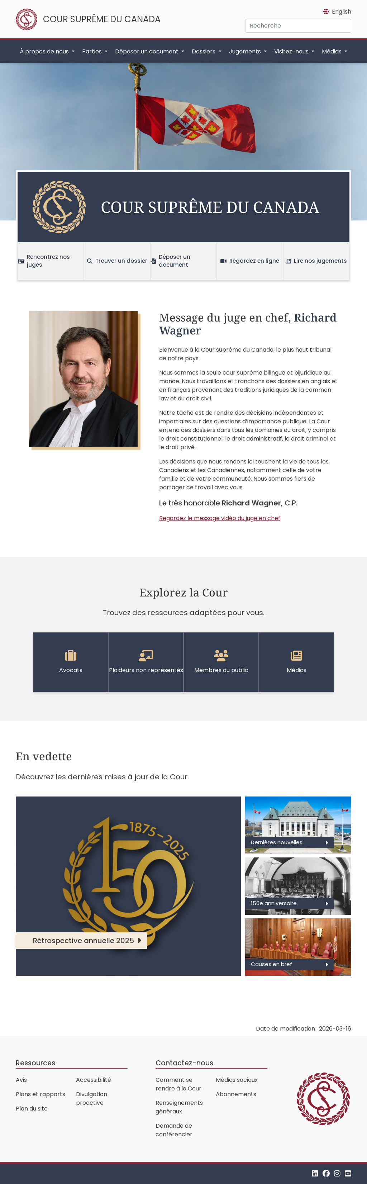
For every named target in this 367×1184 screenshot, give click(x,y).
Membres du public (221, 662)
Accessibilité (93, 1080)
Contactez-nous (184, 1063)
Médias (296, 662)
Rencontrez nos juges (44, 261)
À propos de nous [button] (45, 51)
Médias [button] (332, 51)
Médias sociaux (237, 1080)
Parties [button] (92, 51)
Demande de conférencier (174, 1130)
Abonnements (236, 1094)
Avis (21, 1080)
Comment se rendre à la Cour (178, 1084)
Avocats (70, 662)
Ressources (35, 1063)
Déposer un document (170, 261)
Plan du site (32, 1108)
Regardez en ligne (249, 261)
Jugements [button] (245, 51)
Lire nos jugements (316, 261)
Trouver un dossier (117, 261)
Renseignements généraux (179, 1107)
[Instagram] (337, 1174)
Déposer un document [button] (147, 51)
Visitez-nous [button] (292, 51)
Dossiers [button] (204, 51)
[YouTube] (348, 1174)
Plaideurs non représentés (146, 662)
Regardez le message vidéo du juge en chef (219, 518)
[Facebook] (326, 1174)
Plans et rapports (40, 1094)
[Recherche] (298, 26)
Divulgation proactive (91, 1098)
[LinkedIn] (315, 1174)
